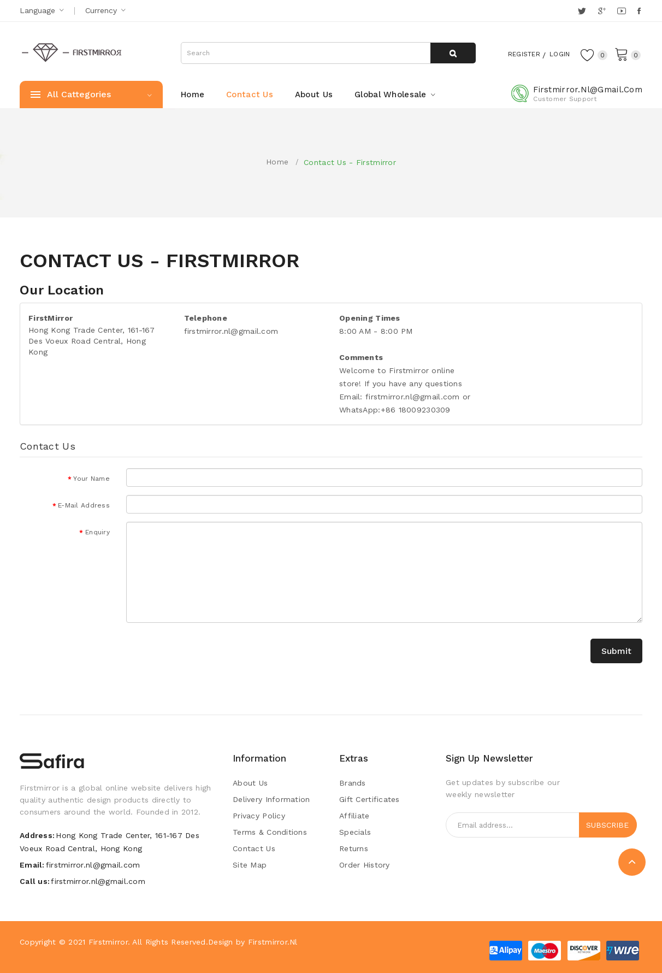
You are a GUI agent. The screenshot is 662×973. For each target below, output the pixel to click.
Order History (364, 864)
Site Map (250, 864)
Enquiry (97, 532)
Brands (352, 783)
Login (555, 53)
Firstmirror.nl (273, 941)
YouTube (622, 11)
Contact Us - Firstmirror (350, 162)
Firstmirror (108, 941)
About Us (250, 783)
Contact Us (254, 848)
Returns (353, 848)
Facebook (639, 11)
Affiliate (354, 815)
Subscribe (607, 825)
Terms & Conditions (270, 832)
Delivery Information (271, 799)
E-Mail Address (84, 505)
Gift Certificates (369, 799)
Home (277, 161)
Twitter (582, 11)
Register (513, 53)
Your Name (91, 478)
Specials (355, 832)
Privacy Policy (259, 815)
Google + (602, 11)
